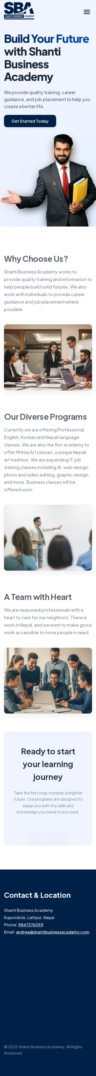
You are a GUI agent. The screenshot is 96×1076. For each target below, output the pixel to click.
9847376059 (30, 924)
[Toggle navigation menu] (87, 12)
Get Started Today (30, 121)
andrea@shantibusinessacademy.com (52, 932)
